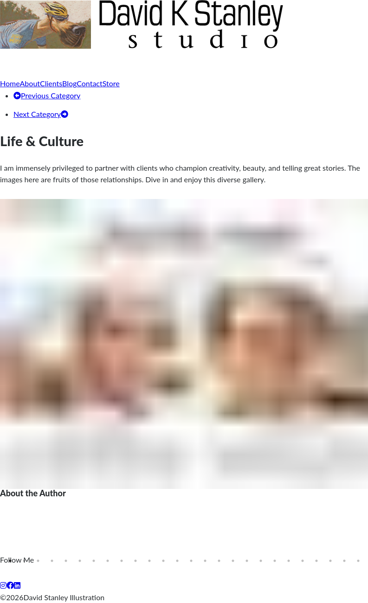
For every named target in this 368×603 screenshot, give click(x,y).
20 (274, 560)
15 (205, 560)
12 (163, 560)
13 (177, 560)
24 (330, 560)
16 (219, 560)
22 (302, 560)
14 (191, 560)
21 (288, 560)
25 (344, 560)
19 (260, 560)
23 (316, 560)
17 (233, 560)
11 (149, 560)
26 (358, 560)
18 (247, 560)
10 (135, 560)
